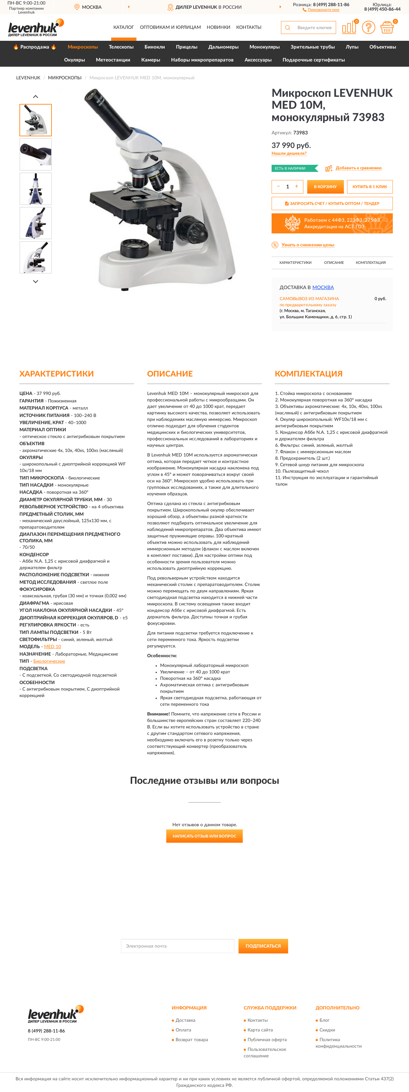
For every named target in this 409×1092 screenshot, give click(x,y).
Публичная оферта (267, 1040)
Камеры (150, 60)
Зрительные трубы (313, 47)
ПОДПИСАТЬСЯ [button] (263, 946)
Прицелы (186, 47)
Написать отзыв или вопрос (204, 836)
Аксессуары (258, 60)
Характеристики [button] (295, 263)
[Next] (35, 281)
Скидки (327, 1030)
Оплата (183, 1030)
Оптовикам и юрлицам (170, 27)
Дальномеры (223, 47)
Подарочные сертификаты (314, 60)
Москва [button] (323, 287)
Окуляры (74, 60)
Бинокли (155, 47)
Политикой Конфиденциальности (201, 961)
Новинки (218, 27)
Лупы (352, 47)
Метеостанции (113, 60)
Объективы (382, 47)
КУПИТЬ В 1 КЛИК (370, 187)
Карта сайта (260, 1030)
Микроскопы (83, 47)
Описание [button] (334, 263)
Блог (325, 1021)
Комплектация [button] (371, 263)
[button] (321, 9)
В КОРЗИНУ (325, 187)
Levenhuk (26, 12)
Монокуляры (265, 47)
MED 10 (52, 647)
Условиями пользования (259, 961)
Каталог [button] (123, 27)
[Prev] (35, 96)
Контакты (249, 27)
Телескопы (121, 47)
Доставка (185, 1021)
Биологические (49, 661)
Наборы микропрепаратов (202, 60)
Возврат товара (192, 1040)
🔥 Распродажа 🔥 (35, 47)
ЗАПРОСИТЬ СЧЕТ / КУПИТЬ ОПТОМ (332, 204)
